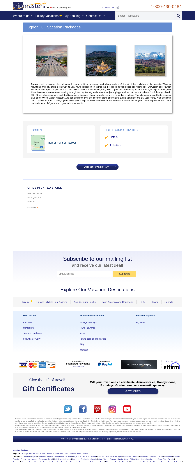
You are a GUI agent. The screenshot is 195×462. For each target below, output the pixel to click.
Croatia (171, 459)
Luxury (26, 302)
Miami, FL (31, 201)
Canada (169, 302)
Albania (27, 456)
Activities (115, 145)
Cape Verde (103, 459)
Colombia (140, 459)
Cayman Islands (116, 459)
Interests (84, 350)
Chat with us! (111, 7)
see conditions (78, 366)
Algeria (34, 456)
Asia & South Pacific (85, 302)
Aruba (93, 456)
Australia (101, 456)
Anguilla (49, 456)
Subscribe (124, 274)
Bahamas (127, 456)
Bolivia (176, 456)
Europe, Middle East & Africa (51, 302)
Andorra (41, 456)
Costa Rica (162, 459)
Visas (82, 333)
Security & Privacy (32, 339)
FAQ (82, 344)
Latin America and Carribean (76, 453)
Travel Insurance (87, 328)
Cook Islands (150, 459)
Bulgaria (75, 459)
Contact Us (28, 328)
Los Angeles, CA (34, 197)
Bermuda (168, 456)
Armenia (86, 456)
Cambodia (85, 459)
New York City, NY (34, 194)
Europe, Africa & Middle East (34, 453)
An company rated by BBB (59, 7)
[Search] (144, 16)
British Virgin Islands (62, 459)
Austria (109, 456)
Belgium (153, 456)
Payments (140, 322)
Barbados (144, 456)
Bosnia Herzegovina (29, 459)
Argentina (77, 456)
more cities (33, 208)
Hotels (113, 137)
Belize (160, 456)
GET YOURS (133, 391)
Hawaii (154, 302)
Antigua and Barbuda (63, 456)
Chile (126, 459)
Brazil (50, 459)
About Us (27, 322)
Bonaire (16, 459)
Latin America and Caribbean (117, 302)
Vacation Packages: (21, 450)
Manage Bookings (88, 322)
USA (142, 302)
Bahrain (136, 456)
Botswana (43, 459)
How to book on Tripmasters (93, 339)
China (132, 459)
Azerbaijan (117, 456)
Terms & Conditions (32, 333)
